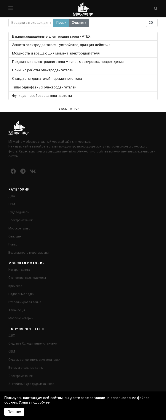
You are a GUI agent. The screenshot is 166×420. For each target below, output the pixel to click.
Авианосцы (16, 310)
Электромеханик (20, 220)
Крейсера (15, 286)
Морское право (19, 228)
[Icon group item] (13, 171)
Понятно (14, 412)
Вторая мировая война (24, 302)
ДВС (11, 196)
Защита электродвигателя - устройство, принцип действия (61, 45)
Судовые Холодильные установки (32, 343)
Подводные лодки (21, 294)
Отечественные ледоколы (27, 277)
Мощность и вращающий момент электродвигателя (56, 53)
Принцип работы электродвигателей (42, 70)
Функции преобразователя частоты (42, 95)
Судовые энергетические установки (34, 359)
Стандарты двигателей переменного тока (47, 78)
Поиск (61, 23)
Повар (12, 244)
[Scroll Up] (69, 109)
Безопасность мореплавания (29, 252)
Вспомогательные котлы (25, 367)
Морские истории (20, 318)
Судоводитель (18, 212)
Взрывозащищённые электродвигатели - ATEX (51, 36)
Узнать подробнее (34, 402)
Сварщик (14, 236)
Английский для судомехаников (31, 384)
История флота (19, 269)
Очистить (79, 23)
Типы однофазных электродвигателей (44, 87)
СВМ (11, 204)
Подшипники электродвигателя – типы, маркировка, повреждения (68, 61)
